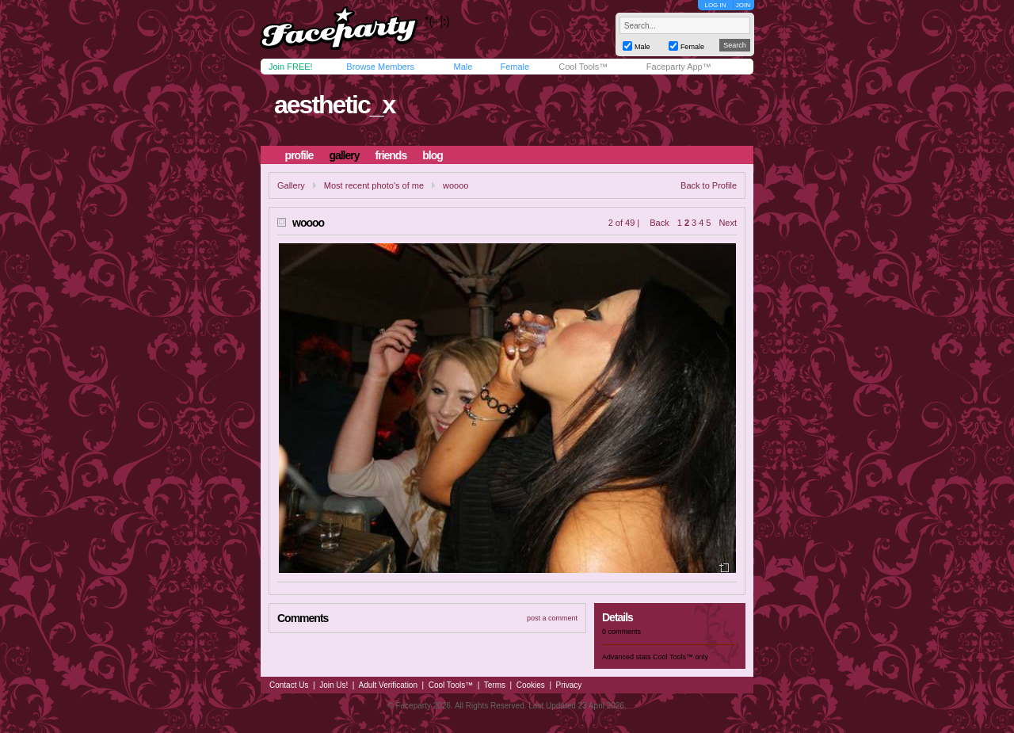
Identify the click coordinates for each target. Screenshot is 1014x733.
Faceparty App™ (678, 66)
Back (659, 222)
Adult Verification (387, 685)
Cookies (531, 685)
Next (728, 222)
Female (514, 66)
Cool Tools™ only (680, 657)
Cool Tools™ (583, 66)
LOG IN (715, 5)
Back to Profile (708, 185)
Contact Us (288, 685)
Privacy (569, 685)
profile (299, 155)
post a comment (552, 618)
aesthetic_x (334, 104)
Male (462, 66)
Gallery (291, 185)
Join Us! (333, 685)
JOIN (743, 5)
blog (432, 155)
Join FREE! (291, 66)
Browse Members (380, 66)
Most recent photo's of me (374, 185)
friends (391, 155)
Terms (494, 685)
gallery (344, 155)
